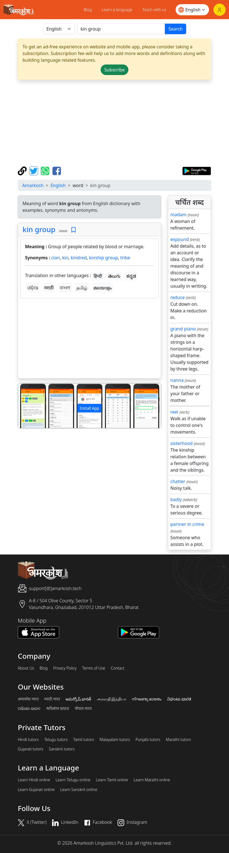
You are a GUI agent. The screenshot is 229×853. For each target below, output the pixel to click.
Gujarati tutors (30, 749)
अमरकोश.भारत (28, 699)
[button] (28, 405)
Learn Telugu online (73, 780)
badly (176, 499)
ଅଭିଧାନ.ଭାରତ (29, 708)
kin (65, 258)
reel (174, 412)
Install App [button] (89, 408)
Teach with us (154, 9)
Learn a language (117, 9)
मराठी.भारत (52, 699)
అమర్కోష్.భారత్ (78, 699)
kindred (79, 258)
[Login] (219, 10)
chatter (177, 481)
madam (178, 215)
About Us (26, 668)
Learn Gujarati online (36, 790)
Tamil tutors (83, 739)
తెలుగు (114, 276)
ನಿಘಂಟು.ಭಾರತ (179, 699)
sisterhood (181, 443)
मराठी (49, 288)
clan (55, 258)
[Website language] (192, 9)
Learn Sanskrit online (78, 790)
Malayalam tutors (114, 739)
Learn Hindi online (34, 780)
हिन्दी (98, 276)
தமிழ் (81, 288)
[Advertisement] (114, 123)
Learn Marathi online (152, 780)
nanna (177, 380)
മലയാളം (102, 288)
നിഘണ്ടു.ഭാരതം (146, 699)
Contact (117, 668)
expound (179, 239)
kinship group (103, 258)
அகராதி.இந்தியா (111, 699)
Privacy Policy (64, 668)
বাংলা (65, 288)
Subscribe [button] (114, 70)
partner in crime (187, 524)
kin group (39, 229)
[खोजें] (121, 29)
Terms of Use (93, 668)
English (58, 185)
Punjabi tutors (148, 739)
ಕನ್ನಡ (131, 276)
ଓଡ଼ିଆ (33, 288)
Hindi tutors (28, 739)
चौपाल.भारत (83, 708)
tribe (125, 258)
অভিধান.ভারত (57, 708)
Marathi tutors (178, 739)
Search (175, 29)
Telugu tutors (56, 739)
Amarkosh (33, 185)
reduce (177, 297)
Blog (88, 9)
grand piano (183, 329)
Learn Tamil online (112, 780)
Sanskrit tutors (61, 749)
